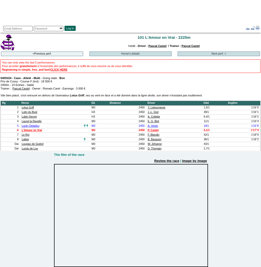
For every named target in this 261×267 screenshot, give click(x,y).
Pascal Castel (157, 45)
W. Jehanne (155, 144)
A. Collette (154, 116)
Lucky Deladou (30, 125)
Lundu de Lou (30, 148)
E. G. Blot (153, 121)
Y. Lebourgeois (156, 107)
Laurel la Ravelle (32, 121)
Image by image (194, 161)
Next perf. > (219, 53)
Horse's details (130, 53)
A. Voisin (153, 125)
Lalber (25, 139)
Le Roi (25, 134)
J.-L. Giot (153, 112)
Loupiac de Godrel (33, 144)
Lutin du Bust (29, 112)
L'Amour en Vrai (32, 130)
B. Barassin (154, 139)
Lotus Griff (28, 107)
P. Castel (153, 130)
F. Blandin (153, 134)
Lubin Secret (29, 116)
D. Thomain (154, 148)
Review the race (166, 161)
